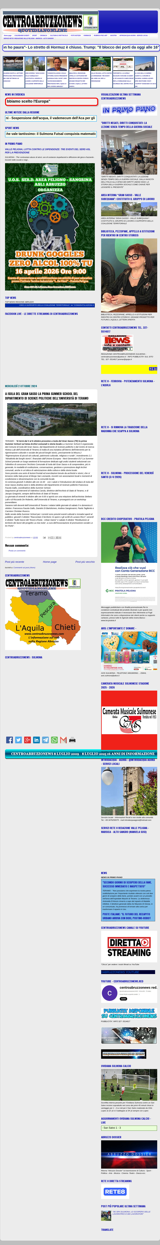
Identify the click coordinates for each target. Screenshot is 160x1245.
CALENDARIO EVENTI (21, 35)
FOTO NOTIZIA (76, 35)
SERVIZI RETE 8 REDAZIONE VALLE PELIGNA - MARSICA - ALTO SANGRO (29, 38)
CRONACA (43, 35)
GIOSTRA (113, 35)
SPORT (34, 35)
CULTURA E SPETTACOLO (59, 35)
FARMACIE (87, 35)
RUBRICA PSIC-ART (100, 35)
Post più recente (14, 561)
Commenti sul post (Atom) (24, 568)
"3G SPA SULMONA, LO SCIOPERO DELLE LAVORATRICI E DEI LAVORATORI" (131, 1213)
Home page (7, 35)
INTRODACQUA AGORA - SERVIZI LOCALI (134, 35)
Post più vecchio (85, 561)
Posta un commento (17, 551)
